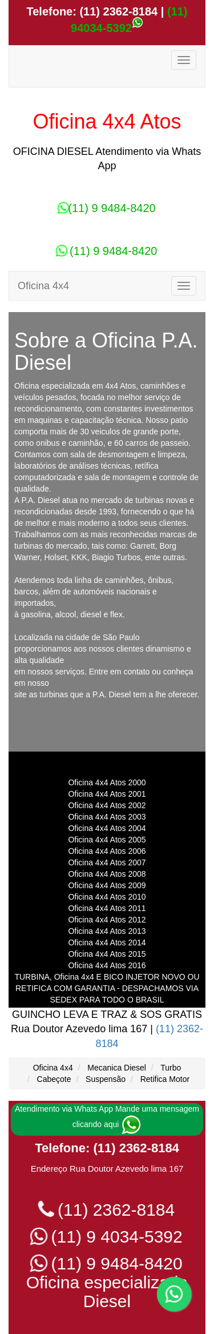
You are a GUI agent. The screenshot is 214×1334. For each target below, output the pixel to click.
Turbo (170, 1067)
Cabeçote (54, 1079)
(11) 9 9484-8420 (106, 208)
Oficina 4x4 (53, 1067)
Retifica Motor (164, 1079)
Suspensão (106, 1079)
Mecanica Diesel (116, 1067)
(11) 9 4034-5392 (107, 1236)
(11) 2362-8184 (117, 11)
